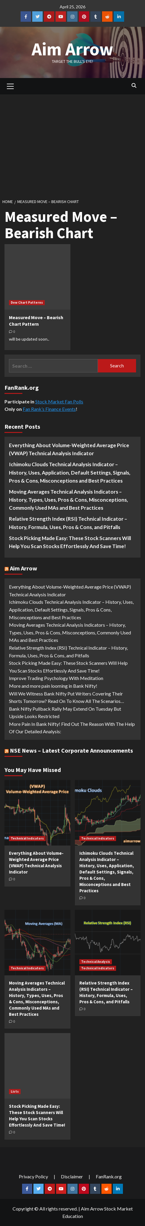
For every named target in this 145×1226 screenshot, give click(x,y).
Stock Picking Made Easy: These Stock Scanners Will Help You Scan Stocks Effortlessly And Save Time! (70, 542)
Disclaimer (72, 1176)
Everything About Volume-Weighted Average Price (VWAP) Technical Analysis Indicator (69, 449)
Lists (15, 1091)
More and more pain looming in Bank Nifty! (53, 686)
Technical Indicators (27, 838)
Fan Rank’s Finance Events (49, 409)
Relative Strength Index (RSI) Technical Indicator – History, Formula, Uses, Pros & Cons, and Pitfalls (68, 523)
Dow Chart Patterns (27, 302)
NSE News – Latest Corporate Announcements (71, 750)
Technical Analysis (95, 962)
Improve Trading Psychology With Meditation (56, 678)
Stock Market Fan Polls (59, 401)
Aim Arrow (72, 49)
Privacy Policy (33, 1176)
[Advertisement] (72, 144)
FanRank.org (109, 1176)
